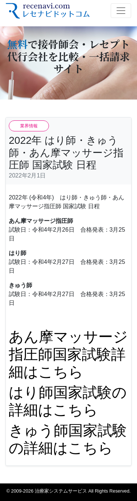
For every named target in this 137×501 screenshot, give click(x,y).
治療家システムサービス (61, 491)
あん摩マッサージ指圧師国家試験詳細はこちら (68, 354)
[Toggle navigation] (121, 10)
